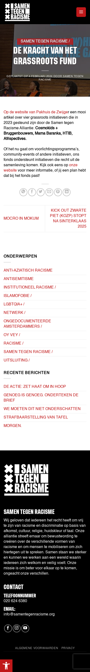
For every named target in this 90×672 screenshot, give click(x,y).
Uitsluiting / (17, 360)
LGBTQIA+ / (14, 304)
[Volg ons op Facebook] (8, 628)
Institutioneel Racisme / (30, 287)
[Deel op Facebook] (32, 192)
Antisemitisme (19, 279)
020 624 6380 (15, 601)
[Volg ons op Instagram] (17, 628)
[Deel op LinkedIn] (67, 192)
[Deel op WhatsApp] (23, 192)
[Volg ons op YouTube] (25, 628)
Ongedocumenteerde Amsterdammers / (27, 324)
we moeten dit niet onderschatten (42, 409)
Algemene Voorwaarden (36, 648)
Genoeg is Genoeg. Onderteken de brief (41, 398)
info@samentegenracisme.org (29, 614)
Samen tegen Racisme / (45, 41)
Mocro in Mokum (21, 219)
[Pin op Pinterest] (58, 192)
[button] (6, 665)
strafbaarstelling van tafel (36, 417)
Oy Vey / (12, 335)
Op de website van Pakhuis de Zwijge (36, 112)
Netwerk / (14, 313)
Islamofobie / (17, 296)
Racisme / (13, 344)
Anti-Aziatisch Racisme (28, 271)
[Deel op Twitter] (41, 192)
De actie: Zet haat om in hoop (35, 387)
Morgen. (13, 426)
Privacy (68, 648)
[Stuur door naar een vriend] (49, 192)
